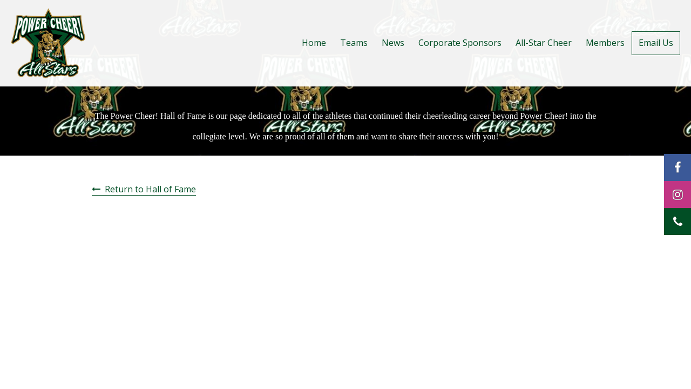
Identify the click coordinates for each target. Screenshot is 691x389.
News (393, 43)
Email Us (656, 43)
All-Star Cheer (544, 43)
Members (605, 43)
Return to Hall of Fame (150, 189)
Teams (354, 43)
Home (314, 43)
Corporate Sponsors (460, 43)
